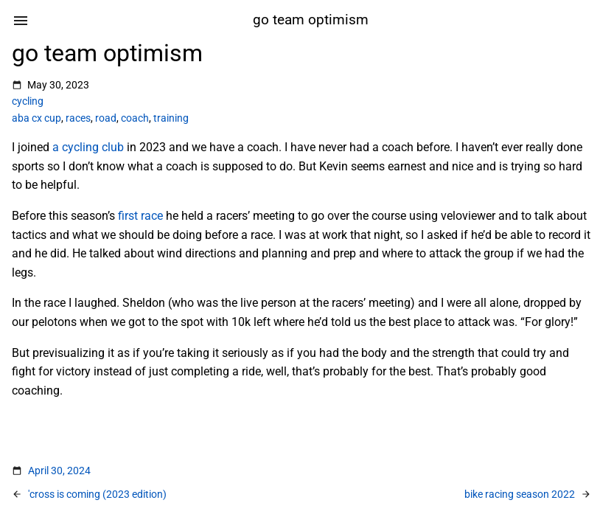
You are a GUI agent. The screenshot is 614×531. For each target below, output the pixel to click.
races (78, 118)
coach (135, 118)
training (171, 118)
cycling (27, 101)
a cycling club (88, 147)
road (105, 118)
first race (140, 216)
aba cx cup (36, 118)
